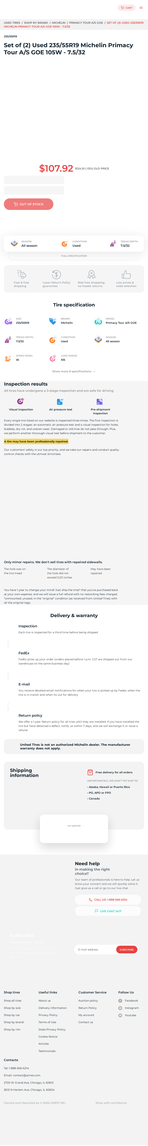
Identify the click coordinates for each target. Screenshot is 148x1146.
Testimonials (47, 1051)
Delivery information (52, 1008)
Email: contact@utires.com (22, 1076)
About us (45, 1000)
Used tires (12, 22)
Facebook (128, 1001)
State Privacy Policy (52, 1029)
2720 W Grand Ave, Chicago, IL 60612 (28, 1083)
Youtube (127, 1015)
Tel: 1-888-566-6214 (16, 1068)
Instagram (128, 1008)
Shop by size (12, 1008)
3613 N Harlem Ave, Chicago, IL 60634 (29, 1090)
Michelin (59, 22)
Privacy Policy (48, 1015)
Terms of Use (47, 1022)
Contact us (85, 1022)
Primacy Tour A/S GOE (87, 22)
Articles (44, 1044)
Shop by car (12, 1015)
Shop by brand (36, 22)
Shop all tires (12, 1000)
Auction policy (88, 1000)
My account (86, 1015)
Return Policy (87, 1008)
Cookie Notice (48, 1037)
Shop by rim (12, 1029)
